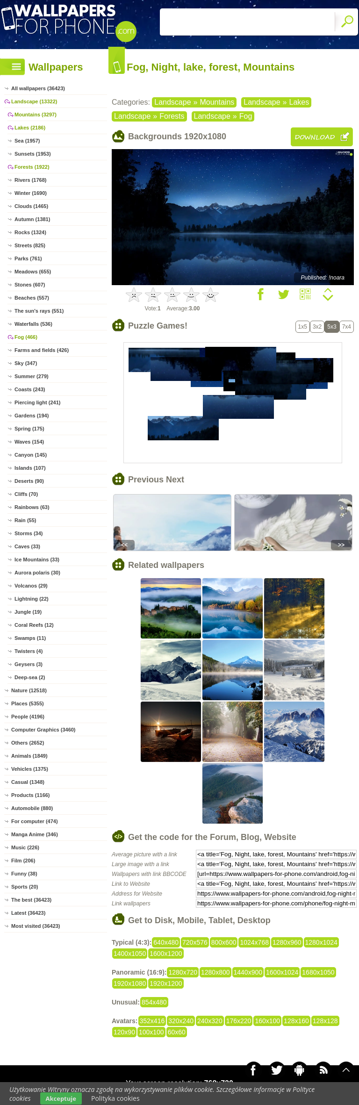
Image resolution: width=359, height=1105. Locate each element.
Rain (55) (25, 520)
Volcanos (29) (31, 585)
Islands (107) (30, 468)
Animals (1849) (29, 756)
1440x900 (248, 972)
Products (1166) (30, 795)
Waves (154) (29, 442)
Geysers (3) (28, 664)
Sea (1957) (27, 141)
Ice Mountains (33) (36, 559)
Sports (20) (24, 887)
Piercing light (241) (37, 402)
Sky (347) (25, 363)
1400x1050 (130, 953)
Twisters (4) (28, 651)
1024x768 (254, 942)
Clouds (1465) (31, 206)
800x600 (224, 942)
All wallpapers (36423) (38, 88)
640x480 (166, 942)
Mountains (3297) (35, 114)
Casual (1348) (27, 782)
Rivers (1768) (30, 180)
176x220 (238, 1021)
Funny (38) (24, 873)
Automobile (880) (32, 808)
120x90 (124, 1032)
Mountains (217, 102)
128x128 (325, 1021)
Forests (171, 116)
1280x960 (287, 942)
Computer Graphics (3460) (43, 729)
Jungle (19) (28, 612)
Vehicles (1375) (29, 769)
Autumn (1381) (32, 219)
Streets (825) (29, 245)
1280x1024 (321, 942)
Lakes (299, 102)
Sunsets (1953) (32, 154)
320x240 (181, 1021)
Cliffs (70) (26, 494)
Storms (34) (28, 533)
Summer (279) (31, 376)
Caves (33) (27, 546)
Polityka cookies (115, 1098)
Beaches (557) (31, 298)
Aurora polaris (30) (37, 572)
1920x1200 (166, 983)
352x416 (152, 1021)
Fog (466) (25, 337)
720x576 (195, 942)
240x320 (210, 1021)
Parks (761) (28, 258)
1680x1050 (318, 972)
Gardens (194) (31, 415)
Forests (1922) (32, 167)
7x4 (346, 326)
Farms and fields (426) (41, 350)
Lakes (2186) (29, 127)
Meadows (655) (32, 271)
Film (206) (23, 860)
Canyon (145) (30, 455)
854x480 (154, 1002)
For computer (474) (34, 821)
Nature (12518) (29, 690)
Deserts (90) (29, 481)
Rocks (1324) (30, 232)
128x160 (296, 1021)
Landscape (172, 102)
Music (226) (25, 847)
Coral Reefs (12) (34, 625)
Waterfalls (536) (33, 324)
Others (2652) (27, 743)
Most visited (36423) (35, 926)
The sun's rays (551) (39, 311)
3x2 (317, 326)
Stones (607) (29, 284)
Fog (245, 116)
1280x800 (215, 972)
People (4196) (27, 716)
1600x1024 (282, 972)
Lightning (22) (31, 599)
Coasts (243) (29, 389)
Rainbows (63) (32, 507)
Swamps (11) (30, 638)
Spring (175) (29, 428)
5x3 (331, 326)
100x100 (151, 1032)
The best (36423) (31, 900)
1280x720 (182, 972)
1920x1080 (130, 983)
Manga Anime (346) (34, 834)
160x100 (267, 1021)
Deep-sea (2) (29, 677)
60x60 (177, 1032)
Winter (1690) (30, 193)
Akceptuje (61, 1098)
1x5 (302, 326)
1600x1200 (166, 953)
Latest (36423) (28, 913)
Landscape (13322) (34, 101)
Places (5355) (27, 703)
